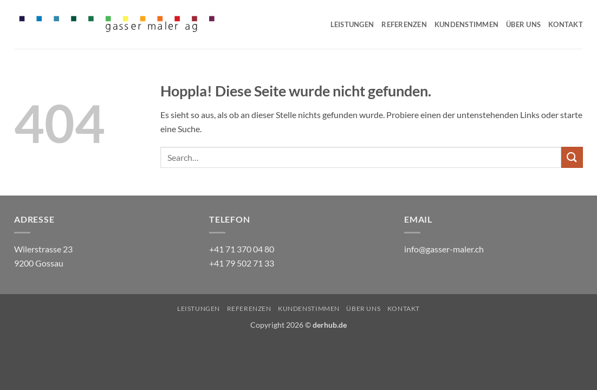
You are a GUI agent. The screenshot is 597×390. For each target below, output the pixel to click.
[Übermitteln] (572, 157)
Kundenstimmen (466, 24)
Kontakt (565, 24)
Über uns (523, 24)
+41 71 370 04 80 (241, 249)
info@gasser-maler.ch (444, 249)
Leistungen (352, 24)
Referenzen (404, 24)
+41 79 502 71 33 (241, 263)
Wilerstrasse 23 (43, 249)
